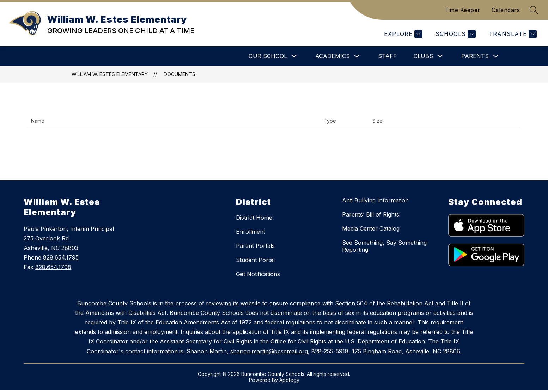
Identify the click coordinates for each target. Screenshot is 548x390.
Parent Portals (255, 245)
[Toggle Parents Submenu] (496, 56)
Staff (387, 56)
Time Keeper (462, 9)
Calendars (506, 9)
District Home (254, 217)
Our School (268, 56)
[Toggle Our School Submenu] (294, 56)
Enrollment (250, 231)
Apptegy (289, 380)
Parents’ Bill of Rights (370, 214)
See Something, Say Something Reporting (384, 246)
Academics (332, 56)
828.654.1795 (61, 257)
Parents (475, 56)
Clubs (423, 56)
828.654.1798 (53, 266)
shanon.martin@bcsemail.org (269, 351)
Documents (179, 74)
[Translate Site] (512, 34)
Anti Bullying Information (375, 200)
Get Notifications (258, 274)
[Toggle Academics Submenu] (357, 56)
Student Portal (255, 259)
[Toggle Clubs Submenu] (440, 56)
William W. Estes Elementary (110, 74)
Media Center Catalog (371, 228)
